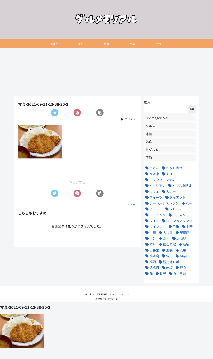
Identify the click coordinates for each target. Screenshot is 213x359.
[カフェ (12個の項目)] (151, 191)
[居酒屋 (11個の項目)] (178, 238)
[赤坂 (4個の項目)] (167, 268)
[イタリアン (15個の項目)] (154, 186)
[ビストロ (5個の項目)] (153, 209)
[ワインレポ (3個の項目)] (155, 227)
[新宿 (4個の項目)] (183, 244)
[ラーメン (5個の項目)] (176, 215)
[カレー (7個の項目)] (168, 191)
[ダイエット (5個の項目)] (175, 197)
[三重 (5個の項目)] (173, 227)
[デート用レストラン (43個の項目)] (161, 203)
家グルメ (151, 149)
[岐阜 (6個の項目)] (150, 244)
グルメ (150, 125)
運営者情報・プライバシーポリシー (114, 294)
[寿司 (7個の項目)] (163, 238)
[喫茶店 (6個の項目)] (181, 232)
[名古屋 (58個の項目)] (165, 232)
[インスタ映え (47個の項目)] (179, 186)
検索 (147, 102)
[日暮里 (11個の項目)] (151, 250)
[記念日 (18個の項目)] (151, 268)
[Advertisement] (102, 72)
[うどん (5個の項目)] (151, 168)
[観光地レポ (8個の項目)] (168, 262)
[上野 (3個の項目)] (187, 227)
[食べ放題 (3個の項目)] (177, 274)
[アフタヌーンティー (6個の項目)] (161, 180)
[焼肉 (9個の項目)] (167, 256)
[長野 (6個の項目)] (160, 274)
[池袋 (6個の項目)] (167, 250)
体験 (148, 133)
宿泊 (148, 157)
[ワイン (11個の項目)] (151, 221)
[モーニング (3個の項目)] (155, 215)
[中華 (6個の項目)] (150, 232)
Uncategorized (156, 117)
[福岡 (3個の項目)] (150, 262)
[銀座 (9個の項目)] (180, 268)
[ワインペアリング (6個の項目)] (176, 221)
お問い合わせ (88, 294)
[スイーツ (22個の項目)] (153, 197)
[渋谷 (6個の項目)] (180, 250)
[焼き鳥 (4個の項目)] (151, 256)
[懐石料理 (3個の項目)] (166, 244)
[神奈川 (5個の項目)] (181, 256)
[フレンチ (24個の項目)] (173, 209)
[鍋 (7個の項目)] (148, 274)
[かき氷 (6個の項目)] (151, 174)
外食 (148, 141)
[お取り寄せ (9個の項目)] (171, 168)
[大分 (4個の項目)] (150, 238)
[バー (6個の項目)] (186, 203)
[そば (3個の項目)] (167, 174)
